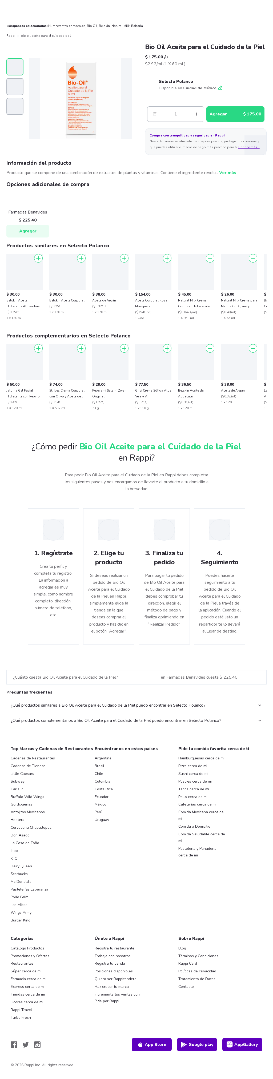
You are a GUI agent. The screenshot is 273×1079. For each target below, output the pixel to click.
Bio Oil (92, 26)
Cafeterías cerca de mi (197, 804)
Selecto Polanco (176, 81)
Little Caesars (22, 773)
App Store (151, 1044)
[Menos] (155, 114)
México (100, 804)
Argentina (103, 758)
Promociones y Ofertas (30, 956)
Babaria (137, 26)
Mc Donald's (21, 881)
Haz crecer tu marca (112, 986)
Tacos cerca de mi (193, 789)
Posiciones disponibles (114, 971)
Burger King (20, 920)
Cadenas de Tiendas (28, 765)
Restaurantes (22, 963)
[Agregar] (38, 258)
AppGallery (242, 1044)
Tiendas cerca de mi (28, 994)
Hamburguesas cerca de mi (201, 758)
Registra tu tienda (110, 963)
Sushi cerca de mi (193, 773)
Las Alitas (19, 904)
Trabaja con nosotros (113, 956)
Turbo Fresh (21, 1017)
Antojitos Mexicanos (28, 812)
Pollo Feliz (19, 897)
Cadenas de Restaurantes (33, 758)
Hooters (17, 819)
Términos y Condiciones (198, 956)
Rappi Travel (21, 1009)
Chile (99, 773)
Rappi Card (187, 963)
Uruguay (102, 819)
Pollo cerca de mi (192, 796)
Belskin (104, 26)
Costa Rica (104, 789)
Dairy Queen (21, 866)
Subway (18, 781)
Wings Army (21, 912)
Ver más (227, 173)
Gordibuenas (21, 804)
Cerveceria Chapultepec (31, 827)
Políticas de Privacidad (197, 971)
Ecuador (102, 796)
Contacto (186, 986)
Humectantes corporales (66, 26)
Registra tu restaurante (114, 948)
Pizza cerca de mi (192, 765)
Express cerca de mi (28, 986)
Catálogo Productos (27, 948)
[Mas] (196, 114)
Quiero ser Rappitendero (115, 978)
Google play (197, 1044)
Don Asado (20, 835)
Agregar (28, 231)
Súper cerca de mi (26, 971)
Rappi (10, 36)
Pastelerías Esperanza (29, 889)
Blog (182, 948)
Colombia (102, 781)
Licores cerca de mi (27, 1002)
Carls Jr (17, 789)
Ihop (14, 850)
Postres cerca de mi (195, 781)
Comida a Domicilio (194, 826)
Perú (98, 812)
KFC (14, 858)
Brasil (99, 765)
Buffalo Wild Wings (27, 796)
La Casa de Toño (25, 843)
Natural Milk (120, 26)
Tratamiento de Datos (196, 978)
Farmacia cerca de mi (28, 978)
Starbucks (19, 873)
